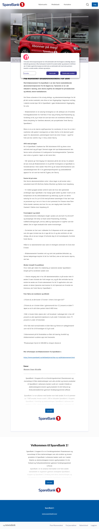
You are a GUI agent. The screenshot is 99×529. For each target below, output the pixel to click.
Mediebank (55, 4)
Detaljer (26, 73)
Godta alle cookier (68, 73)
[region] (50, 65)
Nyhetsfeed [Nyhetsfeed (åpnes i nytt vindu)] (83, 525)
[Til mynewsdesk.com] (9, 525)
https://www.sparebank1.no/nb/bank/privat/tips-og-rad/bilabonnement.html (49, 357)
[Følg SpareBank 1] (95, 4)
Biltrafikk (38, 369)
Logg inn (94, 525)
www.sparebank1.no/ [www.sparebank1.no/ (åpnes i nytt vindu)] (49, 514)
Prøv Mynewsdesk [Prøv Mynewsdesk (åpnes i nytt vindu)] (56, 525)
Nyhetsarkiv (42, 4)
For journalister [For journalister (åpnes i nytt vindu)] (71, 525)
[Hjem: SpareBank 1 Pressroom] (13, 4)
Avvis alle (52, 73)
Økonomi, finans (29, 369)
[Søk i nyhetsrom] (87, 4)
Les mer (49, 411)
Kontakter (67, 4)
